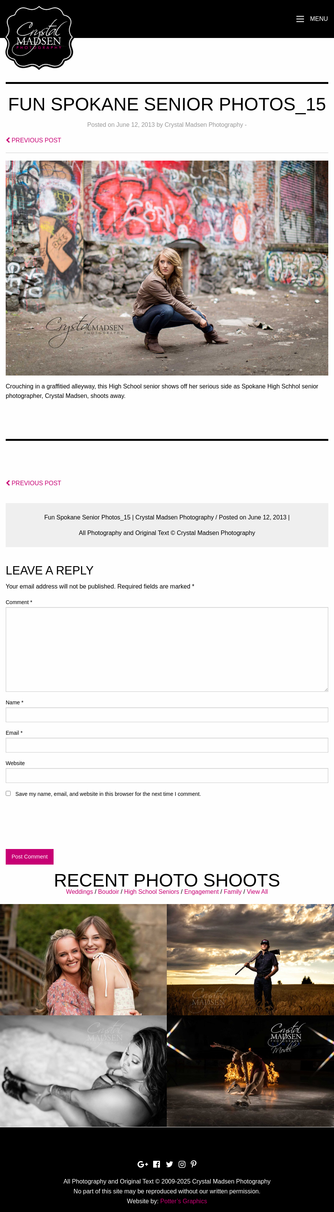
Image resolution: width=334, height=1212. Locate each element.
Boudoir (108, 891)
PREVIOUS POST (33, 140)
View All (257, 891)
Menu (319, 19)
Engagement (201, 891)
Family (233, 891)
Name (15, 702)
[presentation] (63, 826)
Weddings (79, 891)
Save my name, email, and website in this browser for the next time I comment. (108, 794)
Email (14, 733)
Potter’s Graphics (183, 1201)
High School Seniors (151, 891)
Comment (19, 602)
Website (15, 763)
